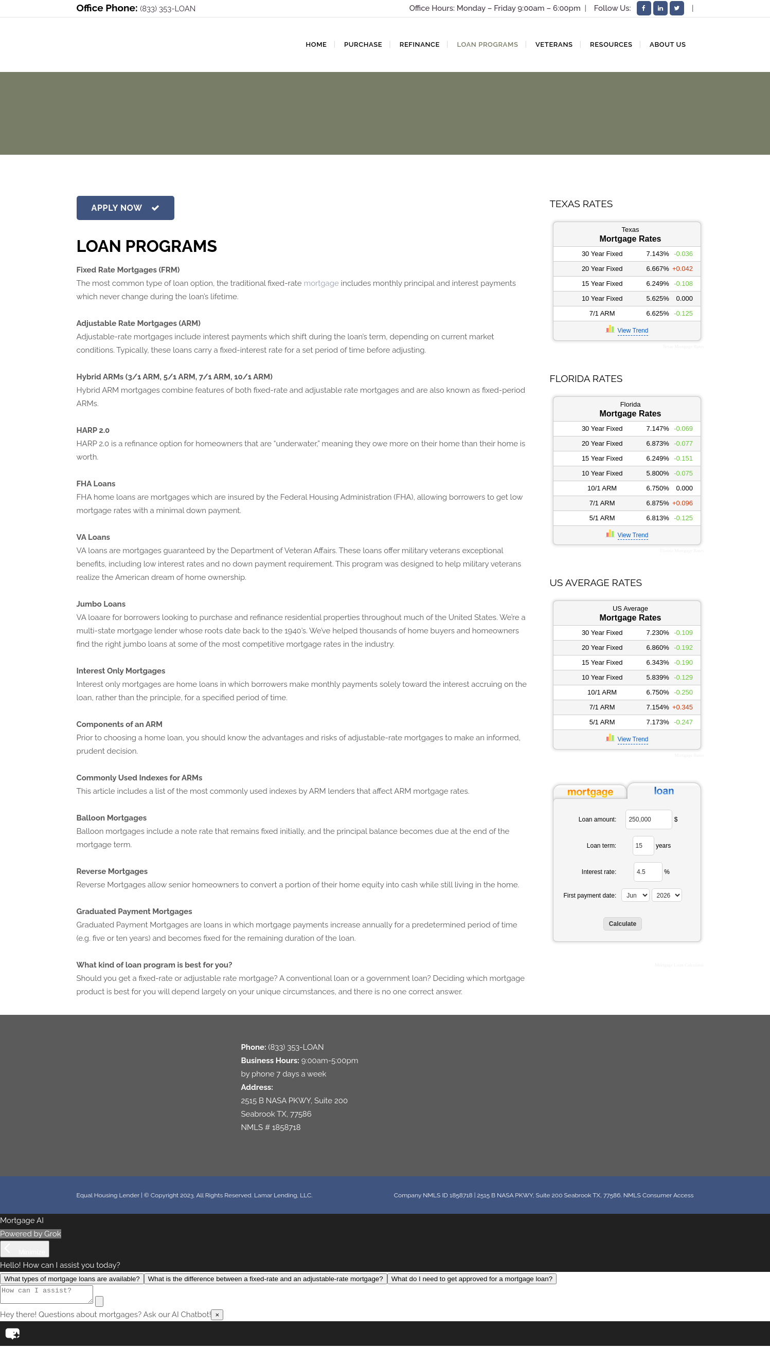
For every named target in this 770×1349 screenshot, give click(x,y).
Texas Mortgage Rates (683, 346)
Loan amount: (597, 819)
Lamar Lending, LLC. (283, 1195)
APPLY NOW (126, 208)
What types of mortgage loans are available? (72, 1279)
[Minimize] (24, 1249)
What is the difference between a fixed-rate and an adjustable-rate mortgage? (265, 1279)
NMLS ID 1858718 (447, 1195)
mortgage (320, 283)
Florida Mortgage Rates (682, 550)
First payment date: (590, 895)
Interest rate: (599, 872)
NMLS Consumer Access (658, 1195)
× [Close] (217, 1318)
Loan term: (601, 845)
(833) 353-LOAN (167, 8)
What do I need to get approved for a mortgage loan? (471, 1279)
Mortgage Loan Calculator (679, 965)
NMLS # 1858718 (271, 1127)
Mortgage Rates (689, 755)
